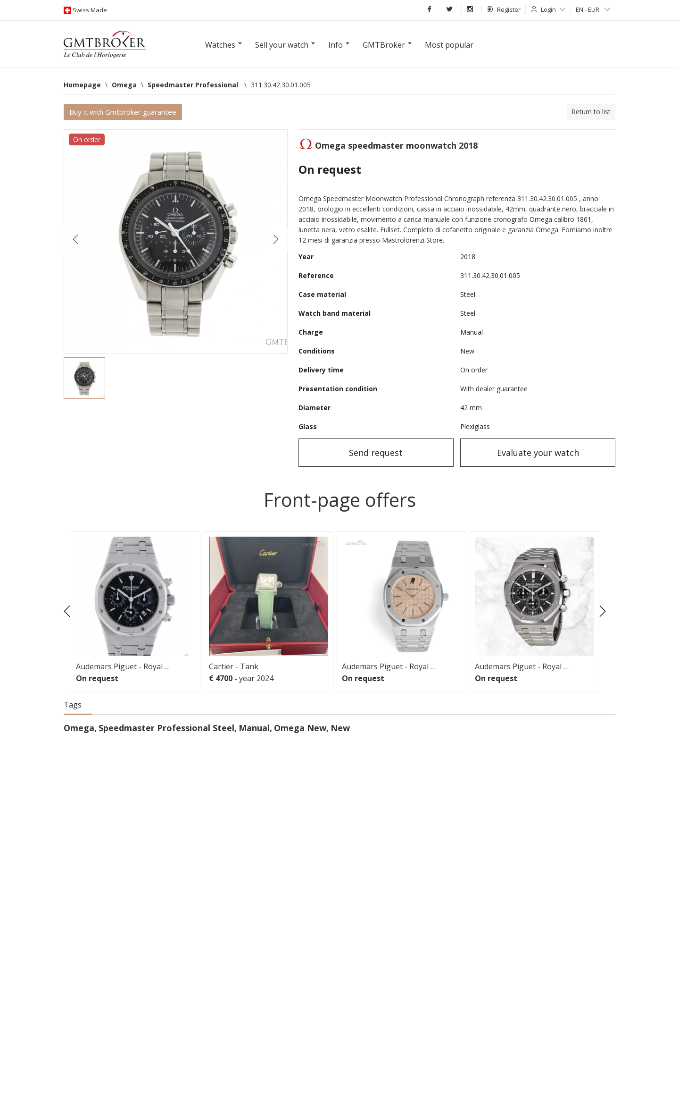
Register (504, 9)
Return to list (591, 111)
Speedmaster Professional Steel (166, 727)
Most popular (449, 45)
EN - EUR (593, 9)
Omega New (300, 727)
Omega (79, 727)
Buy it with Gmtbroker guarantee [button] (122, 112)
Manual (254, 727)
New (340, 727)
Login (553, 9)
